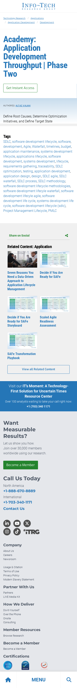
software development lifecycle (34, 142)
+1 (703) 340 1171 (38, 406)
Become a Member (20, 465)
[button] (38, 680)
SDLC (7, 142)
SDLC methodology (51, 181)
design (36, 176)
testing (28, 171)
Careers (7, 555)
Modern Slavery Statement (18, 579)
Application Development (21, 22)
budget (66, 147)
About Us (8, 550)
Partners (8, 592)
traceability (46, 166)
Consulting (9, 622)
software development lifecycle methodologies (36, 186)
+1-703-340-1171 (17, 502)
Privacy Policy (11, 575)
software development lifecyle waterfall (31, 191)
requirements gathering (20, 166)
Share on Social (38, 235)
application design (16, 176)
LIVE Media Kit (11, 596)
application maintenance (21, 151)
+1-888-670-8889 (19, 491)
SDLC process (27, 181)
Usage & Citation (13, 567)
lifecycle (62, 161)
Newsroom (9, 559)
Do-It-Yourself (11, 610)
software (64, 142)
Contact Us (14, 508)
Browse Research (13, 635)
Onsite (7, 618)
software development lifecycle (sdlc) (39, 206)
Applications (37, 18)
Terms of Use (11, 571)
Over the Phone (12, 614)
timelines (53, 147)
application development (52, 171)
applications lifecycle (31, 156)
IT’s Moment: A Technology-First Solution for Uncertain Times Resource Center (40, 391)
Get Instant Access (20, 88)
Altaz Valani (23, 105)
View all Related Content (38, 369)
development (12, 147)
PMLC (52, 211)
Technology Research (14, 18)
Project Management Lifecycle (25, 211)
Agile (27, 147)
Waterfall (38, 147)
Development (47, 22)
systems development (39, 161)
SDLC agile (50, 176)
